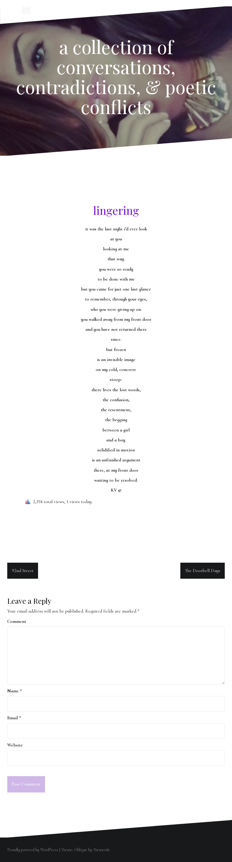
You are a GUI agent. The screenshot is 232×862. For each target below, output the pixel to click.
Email (14, 718)
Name (14, 691)
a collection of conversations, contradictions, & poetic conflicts (116, 76)
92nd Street (23, 570)
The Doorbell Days (202, 570)
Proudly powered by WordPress (32, 849)
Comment (16, 621)
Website (15, 745)
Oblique (80, 849)
